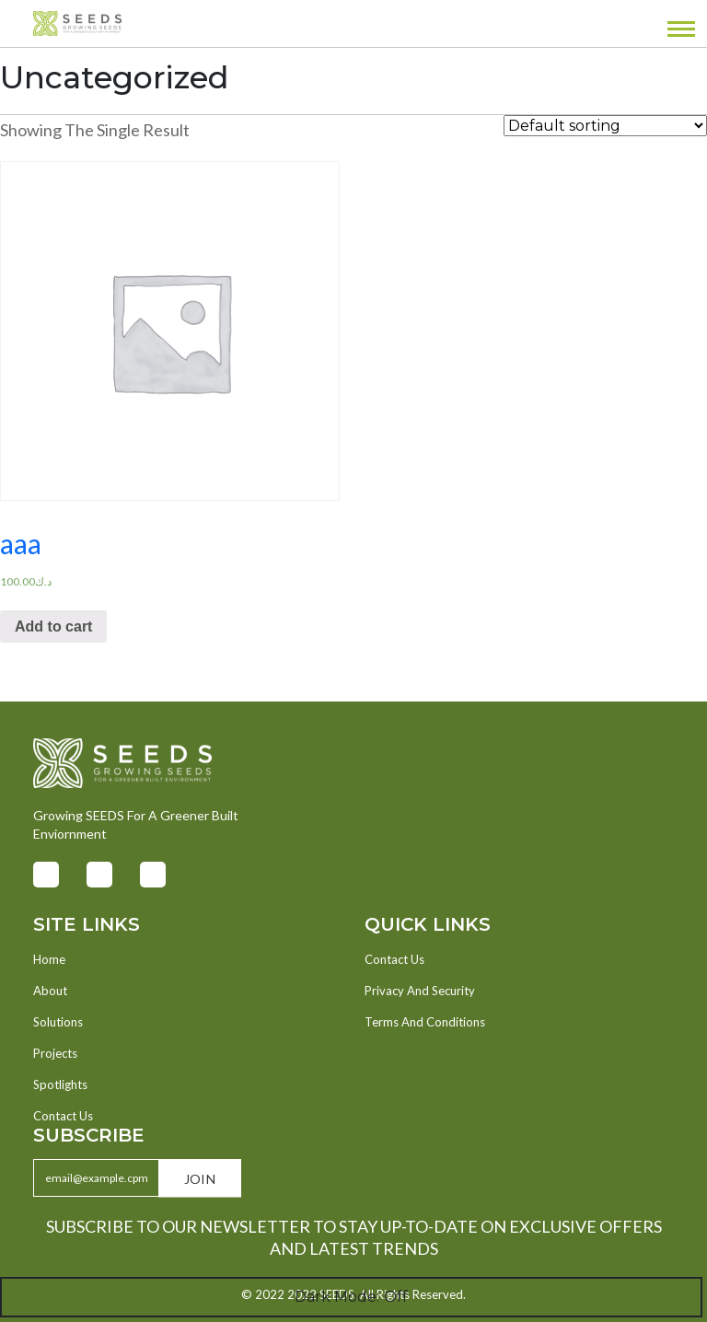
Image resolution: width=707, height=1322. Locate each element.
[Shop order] (605, 125)
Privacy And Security (420, 990)
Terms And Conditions (425, 1022)
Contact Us (63, 1115)
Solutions (58, 1022)
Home (49, 959)
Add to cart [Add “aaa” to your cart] (53, 626)
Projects (55, 1053)
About (50, 990)
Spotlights (60, 1084)
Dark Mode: (351, 1297)
